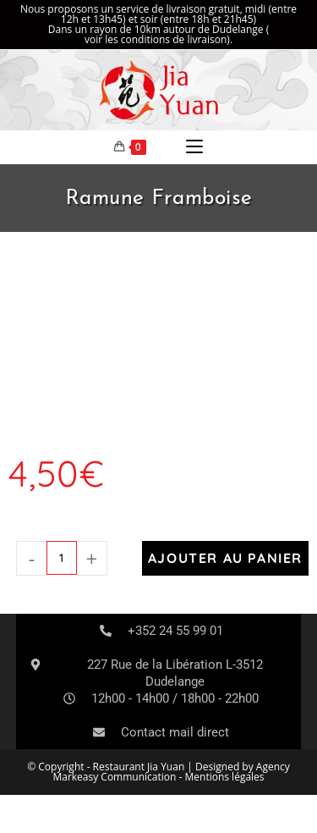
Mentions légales (225, 777)
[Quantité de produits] (61, 558)
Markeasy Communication (115, 777)
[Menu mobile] (194, 147)
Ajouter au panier (225, 557)
